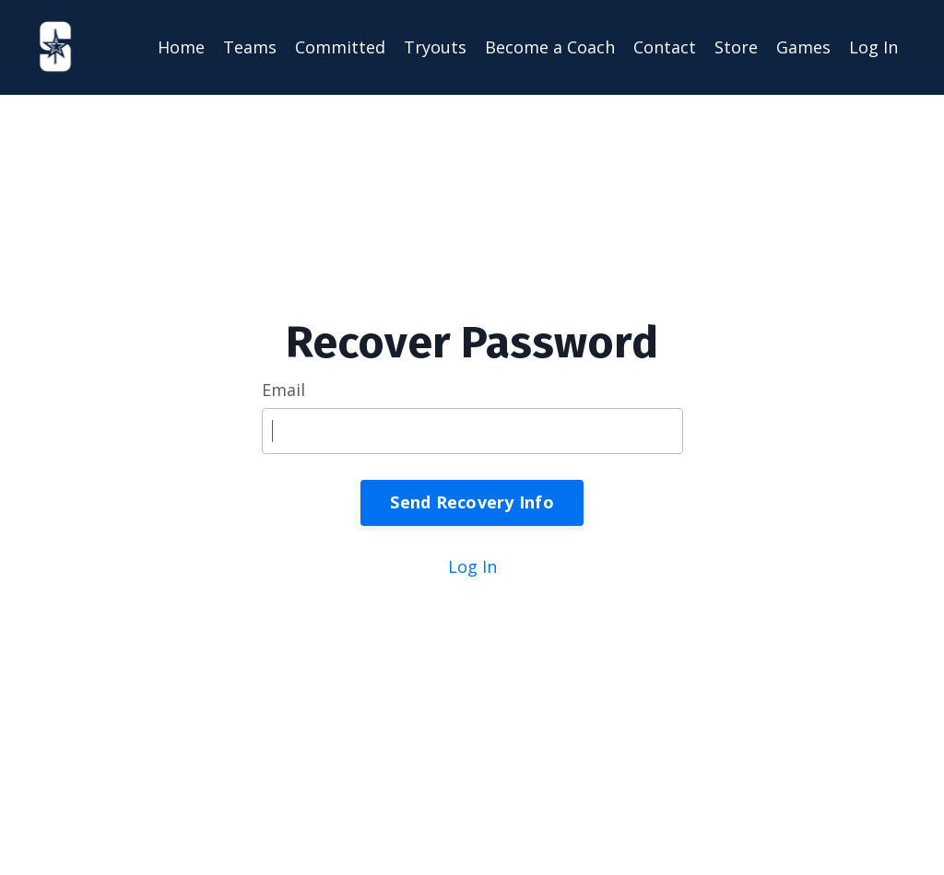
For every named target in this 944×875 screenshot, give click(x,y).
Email (283, 390)
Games (803, 47)
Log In (873, 47)
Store (736, 47)
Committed (340, 47)
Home (181, 47)
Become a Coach (550, 47)
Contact (664, 47)
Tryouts (435, 47)
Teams (250, 47)
